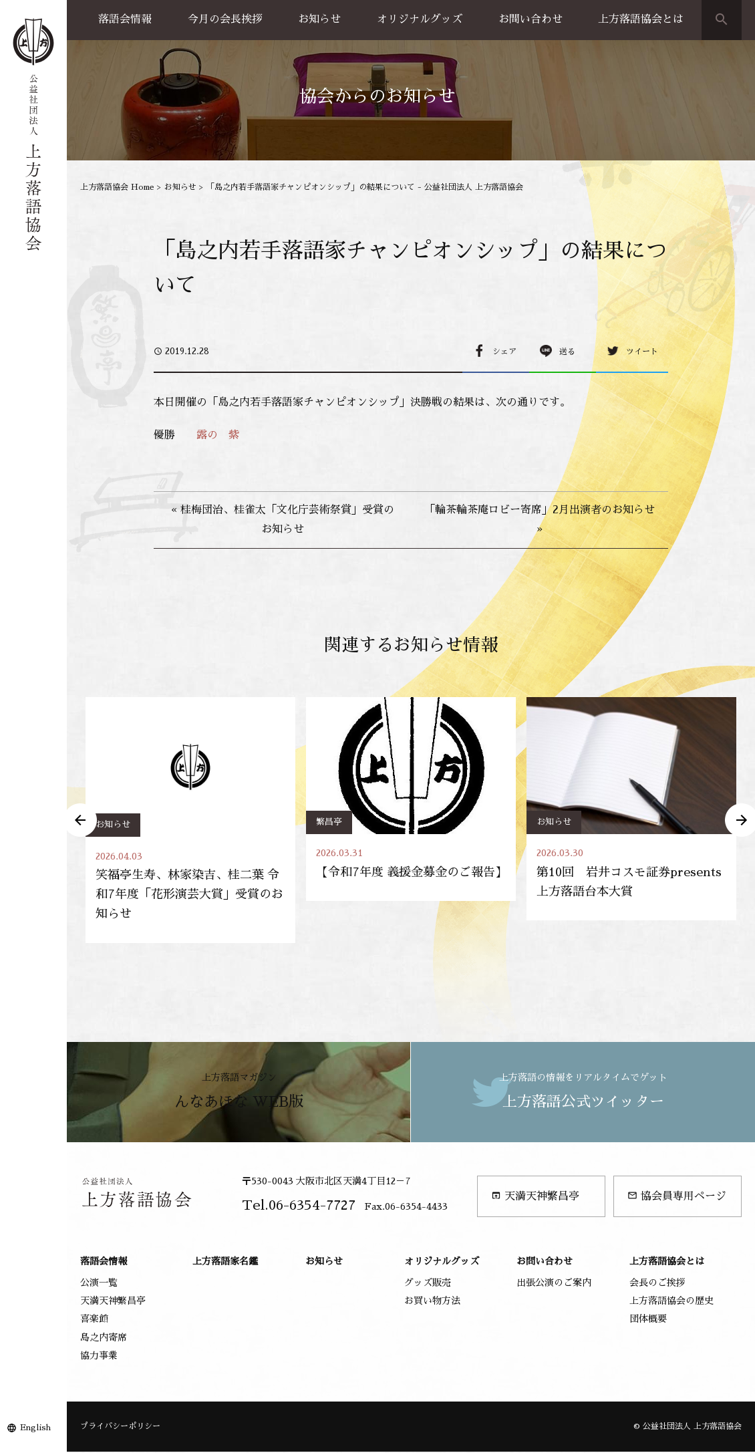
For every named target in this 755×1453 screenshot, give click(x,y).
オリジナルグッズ (419, 19)
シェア (504, 352)
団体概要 (648, 1320)
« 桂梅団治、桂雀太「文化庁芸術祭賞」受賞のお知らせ (282, 520)
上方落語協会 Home (117, 187)
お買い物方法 (432, 1302)
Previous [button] (80, 820)
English (35, 1428)
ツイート (642, 352)
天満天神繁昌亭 (535, 1196)
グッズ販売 (427, 1284)
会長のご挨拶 (657, 1284)
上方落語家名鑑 (225, 1262)
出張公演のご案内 (553, 1284)
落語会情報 (125, 19)
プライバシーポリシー (120, 1428)
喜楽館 (94, 1320)
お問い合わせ (530, 19)
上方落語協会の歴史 (671, 1302)
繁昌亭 (329, 821)
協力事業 (99, 1356)
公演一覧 (99, 1284)
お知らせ (319, 19)
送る (567, 352)
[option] (190, 820)
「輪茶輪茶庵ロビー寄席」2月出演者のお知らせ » (539, 520)
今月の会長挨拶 (225, 19)
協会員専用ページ (676, 1196)
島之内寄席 (103, 1338)
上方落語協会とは (641, 19)
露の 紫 (217, 435)
